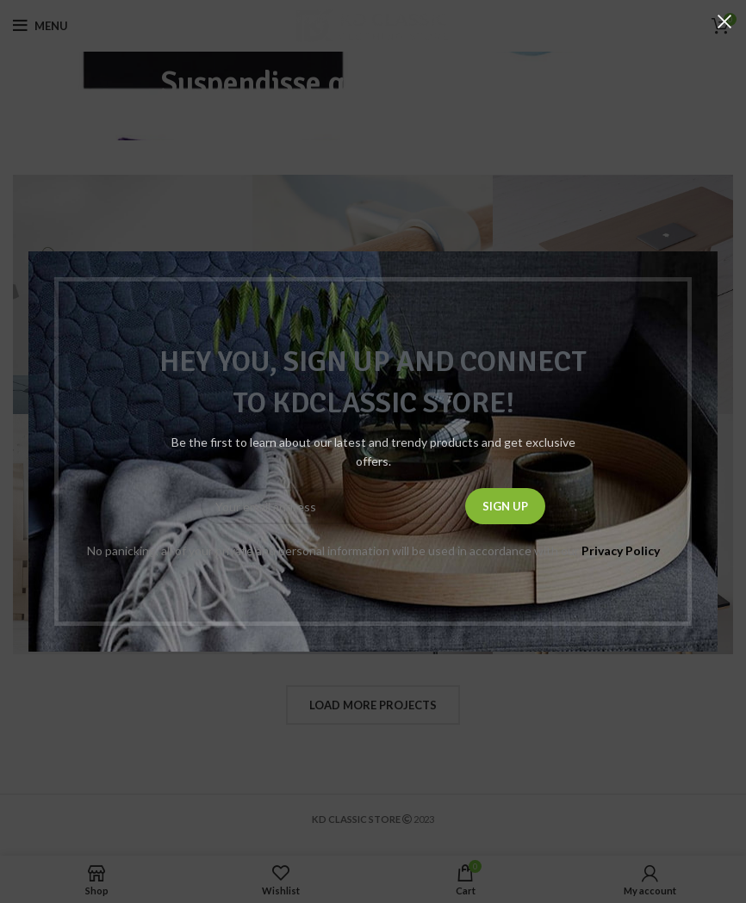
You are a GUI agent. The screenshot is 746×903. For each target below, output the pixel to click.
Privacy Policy (620, 550)
